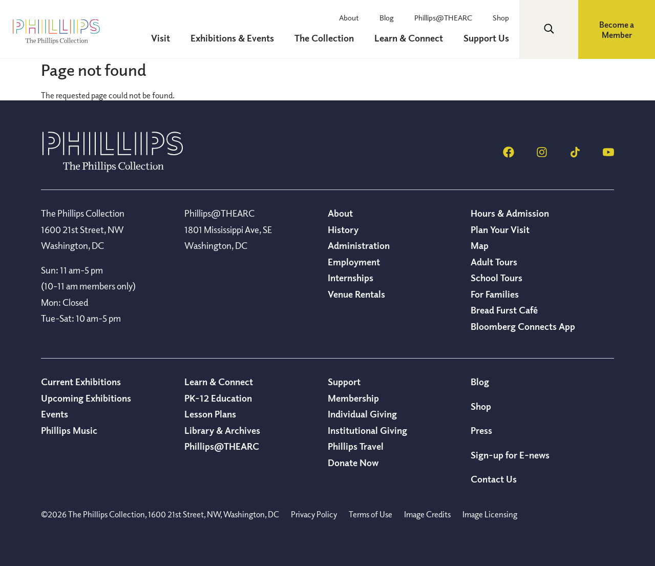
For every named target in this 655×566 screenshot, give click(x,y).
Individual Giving (362, 414)
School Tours (496, 277)
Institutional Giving (367, 430)
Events (54, 414)
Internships (350, 277)
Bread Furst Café (504, 310)
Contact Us (494, 479)
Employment (354, 261)
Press (481, 430)
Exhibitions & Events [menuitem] (232, 38)
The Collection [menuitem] (324, 38)
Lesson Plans (210, 414)
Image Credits (427, 514)
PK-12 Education (218, 398)
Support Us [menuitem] (486, 38)
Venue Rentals (356, 294)
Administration (359, 245)
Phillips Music (69, 430)
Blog (386, 17)
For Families (495, 294)
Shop (501, 17)
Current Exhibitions (81, 381)
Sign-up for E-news (510, 454)
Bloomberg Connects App (523, 326)
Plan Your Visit (500, 229)
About (349, 17)
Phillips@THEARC (443, 17)
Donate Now (353, 462)
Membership (353, 398)
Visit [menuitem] (160, 38)
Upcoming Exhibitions (86, 398)
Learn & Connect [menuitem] (408, 38)
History (343, 229)
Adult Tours (494, 261)
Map (480, 245)
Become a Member (616, 29)
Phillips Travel (356, 446)
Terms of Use (370, 514)
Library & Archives (222, 430)
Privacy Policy (314, 514)
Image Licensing (489, 514)
